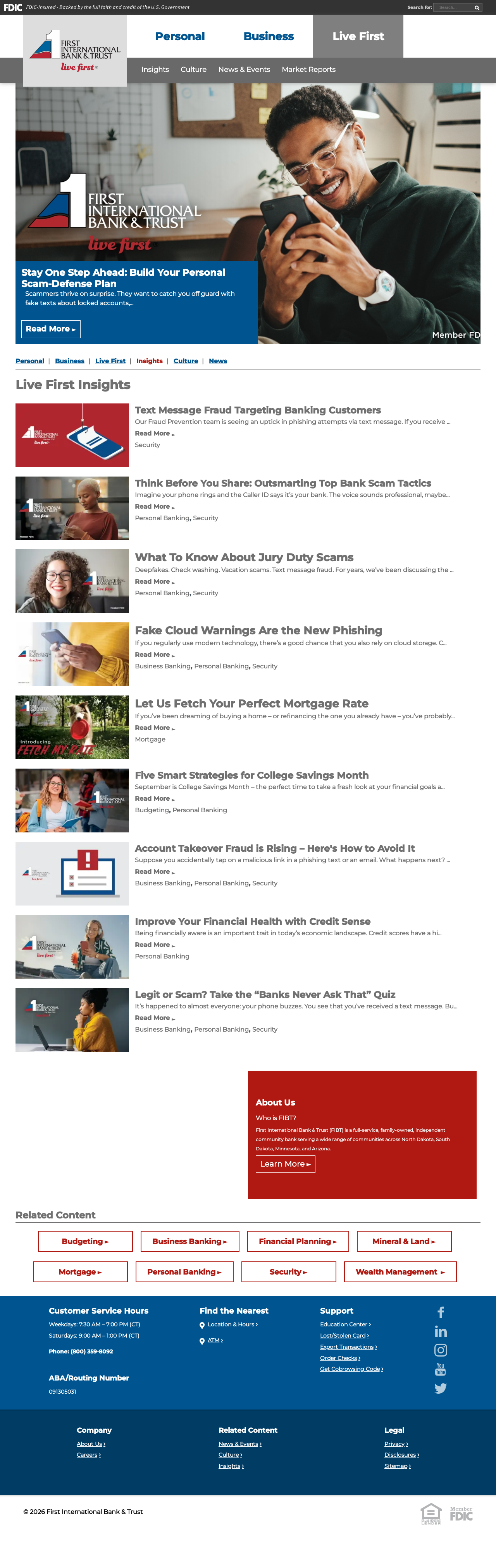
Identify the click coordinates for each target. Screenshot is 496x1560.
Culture (194, 69)
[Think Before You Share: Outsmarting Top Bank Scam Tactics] (72, 507)
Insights (155, 69)
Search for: (420, 7)
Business (69, 361)
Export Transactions (347, 1346)
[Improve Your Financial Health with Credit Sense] (72, 946)
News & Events (244, 69)
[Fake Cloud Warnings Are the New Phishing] (72, 654)
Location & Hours (231, 1324)
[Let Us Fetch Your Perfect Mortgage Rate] (72, 727)
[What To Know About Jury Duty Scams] (72, 580)
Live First (110, 361)
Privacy (394, 1443)
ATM (213, 1340)
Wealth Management (397, 1272)
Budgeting (152, 810)
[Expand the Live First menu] (358, 36)
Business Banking (163, 666)
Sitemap (395, 1466)
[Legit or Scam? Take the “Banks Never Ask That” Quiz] (72, 1019)
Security (147, 445)
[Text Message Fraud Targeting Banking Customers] (72, 435)
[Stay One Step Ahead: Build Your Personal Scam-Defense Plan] (248, 213)
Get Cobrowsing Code (350, 1368)
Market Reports (309, 69)
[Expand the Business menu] (268, 36)
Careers (87, 1454)
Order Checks (338, 1358)
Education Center (343, 1324)
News (218, 361)
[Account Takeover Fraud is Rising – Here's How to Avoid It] (72, 873)
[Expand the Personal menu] (180, 36)
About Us (89, 1443)
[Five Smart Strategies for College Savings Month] (72, 800)
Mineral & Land (400, 1241)
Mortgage (150, 739)
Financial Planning (295, 1241)
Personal (30, 361)
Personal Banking (162, 518)
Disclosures (400, 1454)
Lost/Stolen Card (342, 1335)
